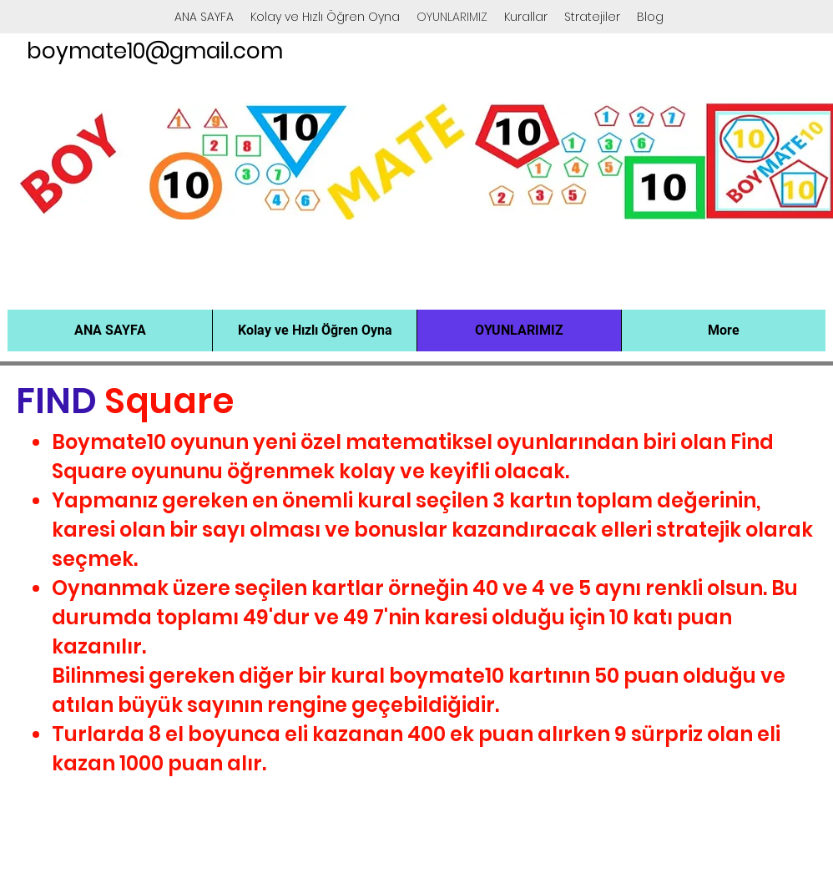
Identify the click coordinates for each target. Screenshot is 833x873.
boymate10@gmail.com (155, 51)
